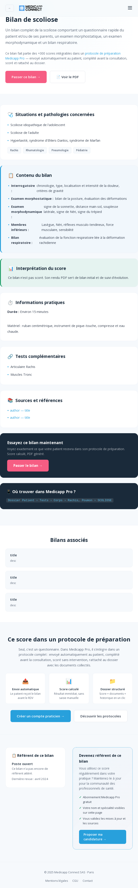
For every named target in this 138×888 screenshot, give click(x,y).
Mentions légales (56, 880)
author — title (20, 410)
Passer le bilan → (27, 465)
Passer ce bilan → (26, 77)
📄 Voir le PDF (67, 77)
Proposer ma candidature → (95, 836)
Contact (88, 880)
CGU (75, 880)
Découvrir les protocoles (100, 715)
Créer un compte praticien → (40, 715)
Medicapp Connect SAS (69, 872)
